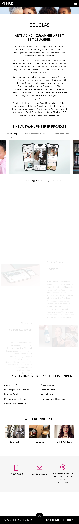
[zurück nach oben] (39, 516)
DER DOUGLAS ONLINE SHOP (39, 199)
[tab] (35, 151)
